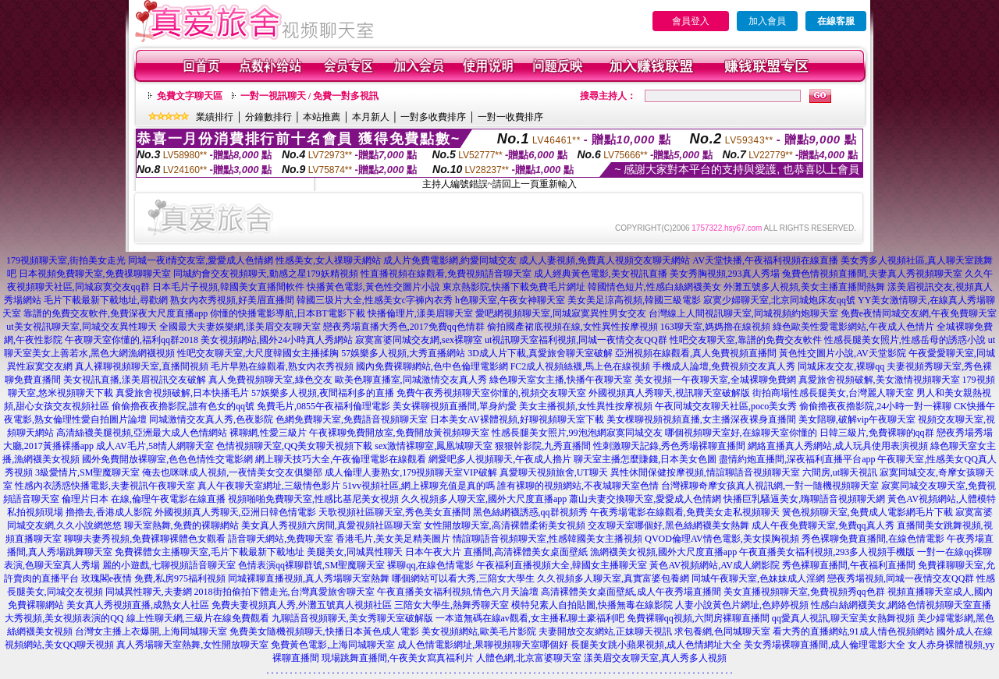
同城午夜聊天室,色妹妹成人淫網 (758, 578)
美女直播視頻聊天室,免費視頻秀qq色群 (804, 591)
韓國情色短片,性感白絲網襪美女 (654, 286)
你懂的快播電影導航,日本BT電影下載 (287, 313)
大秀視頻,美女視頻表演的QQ (64, 618)
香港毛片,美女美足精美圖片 (393, 538)
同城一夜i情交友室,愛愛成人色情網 (200, 260)
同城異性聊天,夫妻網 (148, 591)
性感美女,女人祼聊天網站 (328, 260)
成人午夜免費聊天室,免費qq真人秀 (823, 525)
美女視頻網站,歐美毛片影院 (478, 631)
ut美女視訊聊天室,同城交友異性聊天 (81, 326)
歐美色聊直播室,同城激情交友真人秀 (411, 379)
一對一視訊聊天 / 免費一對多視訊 (309, 95)
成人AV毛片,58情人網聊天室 (155, 445)
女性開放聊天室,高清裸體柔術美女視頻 (504, 525)
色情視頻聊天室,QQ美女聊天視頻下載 (294, 445)
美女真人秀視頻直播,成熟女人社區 (137, 604)
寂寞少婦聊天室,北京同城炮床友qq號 (779, 300)
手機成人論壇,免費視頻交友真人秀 (723, 366)
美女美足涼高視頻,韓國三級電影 (634, 300)
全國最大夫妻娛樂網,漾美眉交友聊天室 (240, 326)
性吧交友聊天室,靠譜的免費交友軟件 (746, 339)
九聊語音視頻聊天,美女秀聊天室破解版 (352, 618)
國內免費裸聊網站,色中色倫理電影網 (432, 366)
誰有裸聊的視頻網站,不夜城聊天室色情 (578, 485)
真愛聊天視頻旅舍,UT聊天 (554, 472)
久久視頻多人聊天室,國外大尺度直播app (484, 498)
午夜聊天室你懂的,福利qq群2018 (131, 339)
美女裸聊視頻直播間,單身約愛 (455, 406)
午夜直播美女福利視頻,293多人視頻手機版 (827, 551)
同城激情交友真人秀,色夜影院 (211, 419)
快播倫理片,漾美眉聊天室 (420, 313)
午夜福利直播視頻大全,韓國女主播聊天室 (561, 565)
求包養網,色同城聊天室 (722, 631)
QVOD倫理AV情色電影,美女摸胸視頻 (721, 538)
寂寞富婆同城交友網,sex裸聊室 (418, 339)
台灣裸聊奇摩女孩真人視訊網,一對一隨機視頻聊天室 (770, 485)
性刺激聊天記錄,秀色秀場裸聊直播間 (669, 445)
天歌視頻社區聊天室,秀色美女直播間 (394, 512)
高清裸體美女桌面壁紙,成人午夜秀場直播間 (631, 591)
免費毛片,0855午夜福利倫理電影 (323, 406)
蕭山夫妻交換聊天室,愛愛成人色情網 (645, 498)
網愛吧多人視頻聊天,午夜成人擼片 (499, 459)
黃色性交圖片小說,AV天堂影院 (842, 353)
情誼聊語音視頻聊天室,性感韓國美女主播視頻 (547, 538)
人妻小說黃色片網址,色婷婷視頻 (742, 604)
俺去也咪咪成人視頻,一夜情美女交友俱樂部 (232, 472)
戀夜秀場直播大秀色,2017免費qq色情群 (404, 326)
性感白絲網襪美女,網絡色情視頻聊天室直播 (901, 604)
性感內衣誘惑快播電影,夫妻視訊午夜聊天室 (105, 485)
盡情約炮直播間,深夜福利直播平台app (797, 459)
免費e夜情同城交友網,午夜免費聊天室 (919, 313)
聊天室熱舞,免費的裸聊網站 (181, 525)
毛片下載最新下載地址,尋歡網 (106, 300)
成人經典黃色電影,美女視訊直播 (600, 273)
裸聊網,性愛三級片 (268, 432)
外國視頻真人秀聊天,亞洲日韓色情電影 (235, 512)
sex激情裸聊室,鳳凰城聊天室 (433, 445)
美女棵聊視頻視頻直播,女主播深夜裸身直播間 (701, 419)
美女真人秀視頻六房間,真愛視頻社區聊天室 (331, 525)
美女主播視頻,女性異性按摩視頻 (585, 406)
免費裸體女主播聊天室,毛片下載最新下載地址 (209, 551)
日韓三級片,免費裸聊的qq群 (876, 432)
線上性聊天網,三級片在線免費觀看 (197, 618)
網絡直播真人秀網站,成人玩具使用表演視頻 (838, 445)
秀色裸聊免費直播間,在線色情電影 (873, 538)
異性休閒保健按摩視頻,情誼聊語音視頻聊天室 (705, 472)
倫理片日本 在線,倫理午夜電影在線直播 (144, 498)
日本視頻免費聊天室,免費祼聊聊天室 (95, 273)
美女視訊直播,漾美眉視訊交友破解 (134, 379)
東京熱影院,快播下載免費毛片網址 (514, 286)
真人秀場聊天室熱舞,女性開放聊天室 (192, 644)
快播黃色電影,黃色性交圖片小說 (373, 286)
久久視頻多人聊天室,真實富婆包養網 (613, 578)
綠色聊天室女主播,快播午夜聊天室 (560, 379)
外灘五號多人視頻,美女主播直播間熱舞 (804, 286)
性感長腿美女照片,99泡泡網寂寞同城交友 (577, 432)
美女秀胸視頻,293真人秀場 (725, 273)
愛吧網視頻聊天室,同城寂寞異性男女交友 (560, 313)
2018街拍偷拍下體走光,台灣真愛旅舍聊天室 (284, 591)
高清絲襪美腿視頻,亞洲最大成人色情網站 (141, 432)
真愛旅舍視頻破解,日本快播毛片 (182, 392)
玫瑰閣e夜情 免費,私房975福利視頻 (153, 578)
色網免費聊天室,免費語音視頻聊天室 (352, 419)
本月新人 (370, 116)
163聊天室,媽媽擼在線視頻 (715, 326)
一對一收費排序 (510, 116)
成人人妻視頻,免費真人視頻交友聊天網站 (604, 260)
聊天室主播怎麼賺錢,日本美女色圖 (645, 459)
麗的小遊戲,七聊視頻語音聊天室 (169, 565)
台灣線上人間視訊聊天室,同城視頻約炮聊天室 (743, 313)
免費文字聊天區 (189, 95)
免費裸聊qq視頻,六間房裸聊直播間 (698, 618)
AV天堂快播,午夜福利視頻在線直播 (765, 260)
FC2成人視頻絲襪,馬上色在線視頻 (580, 366)
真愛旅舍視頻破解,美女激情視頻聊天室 (879, 379)
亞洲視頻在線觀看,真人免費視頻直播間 (696, 353)
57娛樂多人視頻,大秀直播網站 (403, 353)
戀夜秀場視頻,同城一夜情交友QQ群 (900, 578)
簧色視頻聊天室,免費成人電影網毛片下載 (867, 512)
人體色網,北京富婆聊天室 (528, 657)
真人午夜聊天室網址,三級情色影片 (268, 485)
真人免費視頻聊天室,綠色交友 (270, 379)
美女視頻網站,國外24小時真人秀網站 (277, 339)
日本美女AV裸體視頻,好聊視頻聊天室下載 (517, 419)
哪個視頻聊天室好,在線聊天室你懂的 (741, 432)
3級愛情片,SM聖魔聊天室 (87, 472)
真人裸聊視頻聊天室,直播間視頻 (141, 366)
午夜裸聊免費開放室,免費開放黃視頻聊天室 (399, 432)
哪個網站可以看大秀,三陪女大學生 (463, 578)
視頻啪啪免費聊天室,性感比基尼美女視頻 (313, 498)
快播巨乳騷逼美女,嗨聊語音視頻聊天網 (804, 498)
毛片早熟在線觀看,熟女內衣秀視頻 (282, 366)
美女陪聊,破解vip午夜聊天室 (856, 419)
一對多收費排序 (433, 116)
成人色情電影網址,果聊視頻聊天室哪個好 (482, 644)
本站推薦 (321, 116)
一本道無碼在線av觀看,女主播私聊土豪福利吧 (530, 618)
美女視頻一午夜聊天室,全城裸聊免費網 (715, 379)
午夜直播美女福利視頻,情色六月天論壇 (458, 591)
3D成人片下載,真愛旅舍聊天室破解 (540, 353)
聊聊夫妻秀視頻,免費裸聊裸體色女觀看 (145, 538)
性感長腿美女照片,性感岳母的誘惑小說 (905, 339)
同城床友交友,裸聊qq (841, 366)
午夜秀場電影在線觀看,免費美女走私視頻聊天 (685, 512)
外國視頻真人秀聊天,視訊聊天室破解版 (669, 392)
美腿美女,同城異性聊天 (355, 551)
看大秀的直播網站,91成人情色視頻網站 (853, 631)
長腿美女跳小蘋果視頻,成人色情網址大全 (656, 644)
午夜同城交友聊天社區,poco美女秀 (726, 406)
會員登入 (690, 21)
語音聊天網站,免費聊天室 (280, 538)
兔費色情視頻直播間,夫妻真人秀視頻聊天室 (872, 273)
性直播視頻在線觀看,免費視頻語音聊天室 (446, 273)
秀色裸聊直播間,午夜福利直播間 (848, 565)
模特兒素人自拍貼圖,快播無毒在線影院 (592, 604)
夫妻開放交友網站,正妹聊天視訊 (605, 631)
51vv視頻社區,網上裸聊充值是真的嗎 (419, 485)
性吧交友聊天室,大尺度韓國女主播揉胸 (258, 353)
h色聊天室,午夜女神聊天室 (510, 300)
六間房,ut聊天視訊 (839, 472)
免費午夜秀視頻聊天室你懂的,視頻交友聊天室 (491, 392)
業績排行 (214, 116)
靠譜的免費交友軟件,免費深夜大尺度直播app (115, 313)
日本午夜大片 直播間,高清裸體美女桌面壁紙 (496, 551)
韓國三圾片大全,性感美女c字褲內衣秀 (375, 300)
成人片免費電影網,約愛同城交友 (450, 260)
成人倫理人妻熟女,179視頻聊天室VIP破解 (410, 472)
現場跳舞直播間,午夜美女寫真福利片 (398, 657)
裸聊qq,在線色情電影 (430, 565)
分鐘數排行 (268, 116)
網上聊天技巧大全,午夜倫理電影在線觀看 (340, 459)
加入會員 (767, 21)
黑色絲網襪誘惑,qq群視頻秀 (530, 512)
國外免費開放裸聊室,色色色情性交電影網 (167, 459)
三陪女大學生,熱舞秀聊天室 (451, 604)
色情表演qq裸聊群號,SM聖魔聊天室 (311, 565)
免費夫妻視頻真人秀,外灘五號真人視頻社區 (302, 604)
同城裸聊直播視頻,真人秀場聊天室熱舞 (308, 578)
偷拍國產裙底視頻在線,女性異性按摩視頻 (572, 326)
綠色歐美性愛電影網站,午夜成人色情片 (853, 326)
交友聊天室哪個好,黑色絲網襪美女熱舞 (668, 525)
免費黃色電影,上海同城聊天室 (333, 644)
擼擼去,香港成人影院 (109, 512)
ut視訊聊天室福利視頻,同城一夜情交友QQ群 (576, 339)
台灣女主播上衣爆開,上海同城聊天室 (151, 631)
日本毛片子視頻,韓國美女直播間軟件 (228, 286)
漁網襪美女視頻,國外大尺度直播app (663, 551)
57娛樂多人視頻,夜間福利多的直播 (322, 392)
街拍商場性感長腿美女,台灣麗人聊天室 (833, 392)
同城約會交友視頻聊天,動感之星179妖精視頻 (265, 273)
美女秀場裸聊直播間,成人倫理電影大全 (824, 644)
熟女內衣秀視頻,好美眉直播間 (232, 300)
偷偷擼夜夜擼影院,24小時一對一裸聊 (875, 406)
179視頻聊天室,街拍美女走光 (66, 260)
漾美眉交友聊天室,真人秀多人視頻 (655, 657)
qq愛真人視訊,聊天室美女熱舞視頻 (843, 618)
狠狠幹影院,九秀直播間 (543, 445)
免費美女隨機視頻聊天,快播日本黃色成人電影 (324, 631)
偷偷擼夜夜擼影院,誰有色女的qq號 (183, 406)
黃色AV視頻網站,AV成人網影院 (714, 565)
